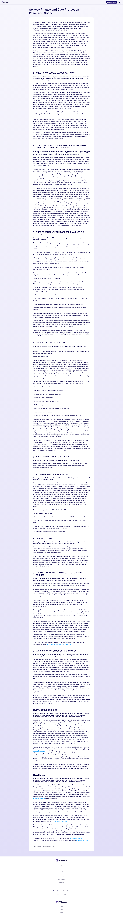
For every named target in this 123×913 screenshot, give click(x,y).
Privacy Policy (56, 877)
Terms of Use (66, 877)
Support (81, 868)
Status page (73, 868)
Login (41, 868)
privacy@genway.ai (39, 751)
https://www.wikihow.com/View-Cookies (58, 644)
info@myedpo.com (82, 840)
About (46, 868)
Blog (52, 868)
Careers (58, 868)
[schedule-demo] (113, 2)
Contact (65, 868)
